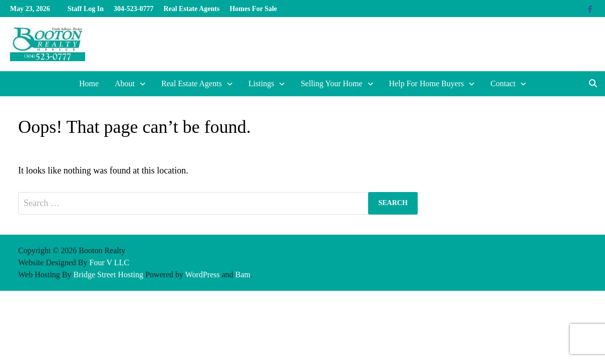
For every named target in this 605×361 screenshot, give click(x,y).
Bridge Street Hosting (109, 274)
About (125, 83)
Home (89, 83)
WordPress (202, 274)
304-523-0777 (133, 9)
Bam (242, 274)
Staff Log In (86, 9)
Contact (502, 83)
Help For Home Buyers (426, 83)
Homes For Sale (253, 9)
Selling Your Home (331, 83)
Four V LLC (109, 262)
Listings (261, 83)
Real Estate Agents (191, 9)
